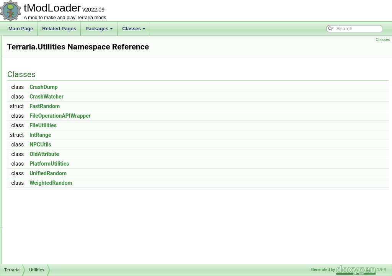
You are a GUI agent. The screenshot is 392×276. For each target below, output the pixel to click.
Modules (40, 86)
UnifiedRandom (143, 184)
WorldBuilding (45, 161)
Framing (39, 263)
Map (35, 69)
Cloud (37, 204)
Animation (41, 178)
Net (35, 94)
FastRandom (140, 117)
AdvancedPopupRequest (56, 170)
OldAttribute (140, 165)
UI (33, 145)
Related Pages (59, 28)
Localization (43, 60)
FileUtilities (138, 136)
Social (37, 128)
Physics (39, 111)
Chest (37, 195)
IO (33, 52)
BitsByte (39, 187)
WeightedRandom (146, 194)
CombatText (43, 220)
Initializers (41, 43)
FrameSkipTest (46, 254)
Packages (99, 28)
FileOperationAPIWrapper (155, 126)
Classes (133, 28)
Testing (38, 136)
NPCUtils (136, 155)
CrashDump (139, 98)
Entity (37, 246)
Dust (36, 237)
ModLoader (43, 77)
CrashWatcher (142, 107)
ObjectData (42, 102)
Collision (40, 212)
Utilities (38, 153)
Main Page (20, 28)
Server (38, 119)
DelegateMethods (49, 229)
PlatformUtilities (145, 174)
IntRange (136, 146)
